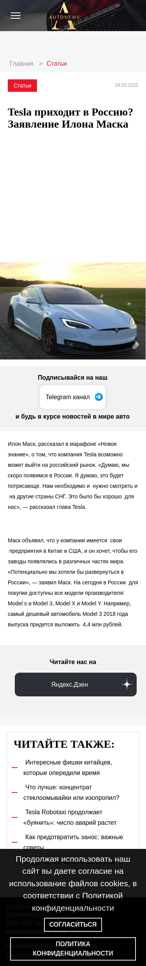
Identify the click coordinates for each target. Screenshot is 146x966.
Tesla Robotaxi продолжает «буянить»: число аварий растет (70, 817)
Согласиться (73, 924)
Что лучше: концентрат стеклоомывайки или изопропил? (71, 792)
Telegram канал (68, 397)
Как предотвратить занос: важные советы (73, 842)
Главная (21, 63)
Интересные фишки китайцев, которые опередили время (67, 767)
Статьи (57, 63)
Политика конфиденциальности (73, 949)
